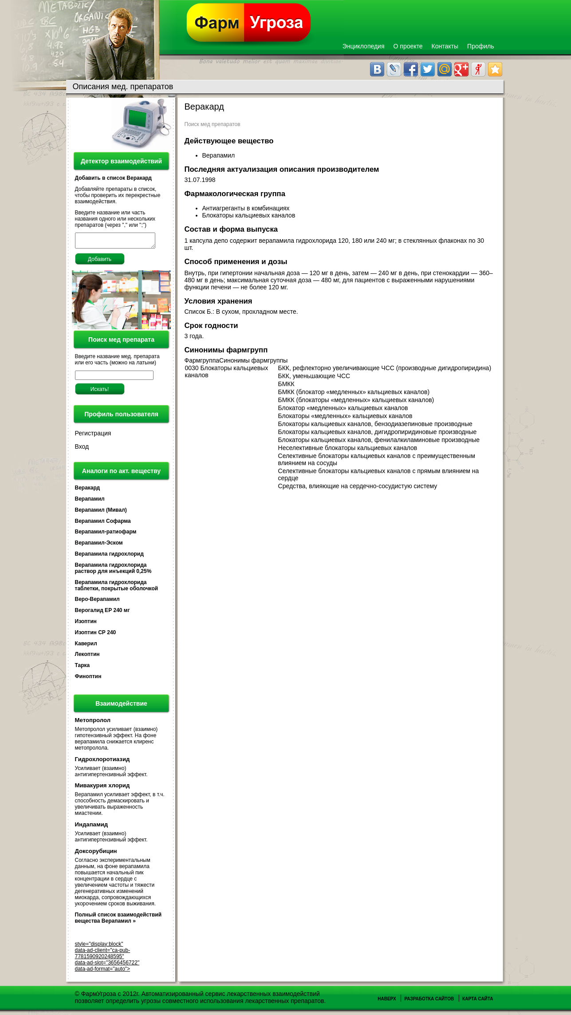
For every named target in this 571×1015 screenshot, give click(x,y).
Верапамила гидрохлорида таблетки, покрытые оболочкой (116, 588)
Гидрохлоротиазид (102, 761)
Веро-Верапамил (97, 602)
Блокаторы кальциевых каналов (249, 215)
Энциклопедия (364, 46)
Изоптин (86, 624)
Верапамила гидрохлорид (109, 556)
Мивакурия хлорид (102, 788)
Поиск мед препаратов (212, 124)
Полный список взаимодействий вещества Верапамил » (118, 920)
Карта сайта (477, 1001)
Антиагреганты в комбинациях (246, 208)
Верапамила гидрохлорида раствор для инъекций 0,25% (113, 571)
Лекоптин (87, 657)
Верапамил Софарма (103, 524)
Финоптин (88, 679)
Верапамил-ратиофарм (106, 534)
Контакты (445, 46)
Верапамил (90, 501)
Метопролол (93, 722)
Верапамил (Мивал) (101, 512)
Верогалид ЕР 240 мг (102, 613)
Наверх (387, 1001)
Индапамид (91, 827)
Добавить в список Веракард (113, 178)
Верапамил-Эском (99, 545)
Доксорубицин (96, 853)
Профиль (480, 46)
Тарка (82, 668)
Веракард (87, 490)
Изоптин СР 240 (95, 635)
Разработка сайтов (429, 1001)
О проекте (408, 46)
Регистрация (93, 435)
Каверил (86, 646)
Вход (82, 449)
